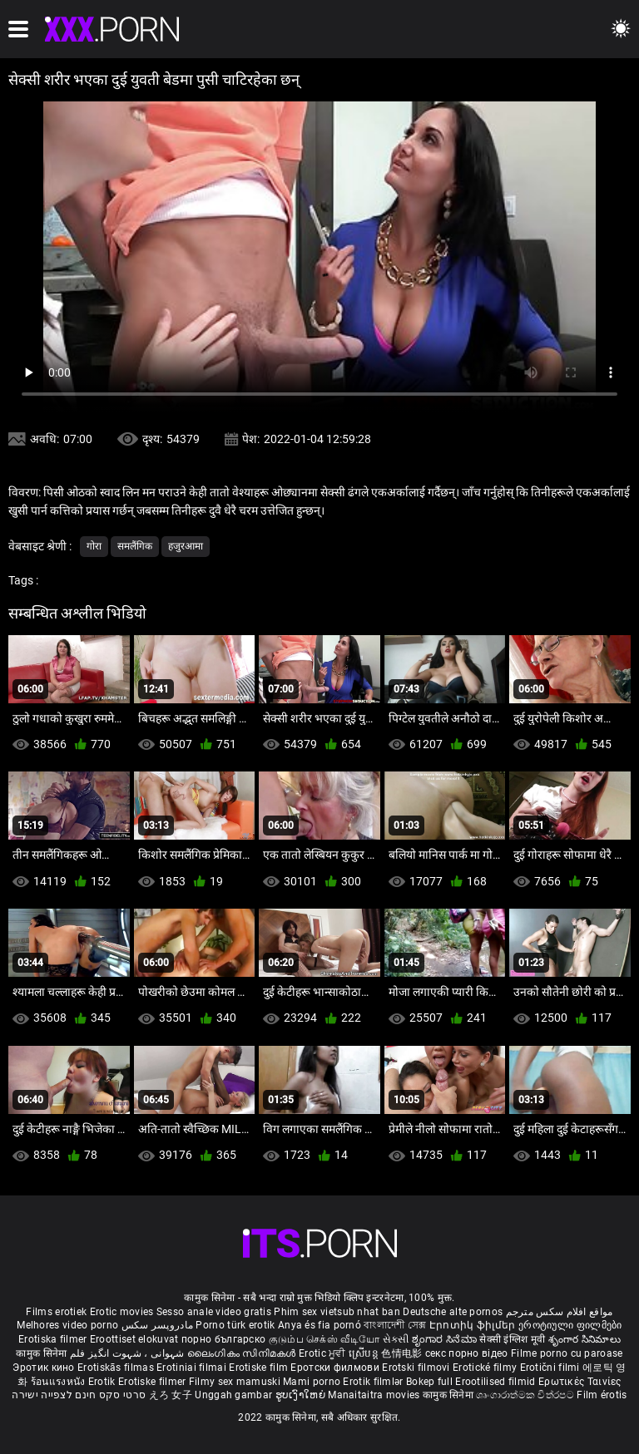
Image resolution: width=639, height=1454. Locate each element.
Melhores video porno (67, 1325)
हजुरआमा (185, 546)
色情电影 (403, 1353)
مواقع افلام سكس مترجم (559, 1312)
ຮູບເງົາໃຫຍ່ (302, 1395)
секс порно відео (466, 1353)
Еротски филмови (336, 1367)
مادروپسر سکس (157, 1325)
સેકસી (396, 1339)
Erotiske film (259, 1367)
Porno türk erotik (235, 1325)
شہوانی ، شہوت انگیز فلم (128, 1353)
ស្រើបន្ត (365, 1353)
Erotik (103, 1381)
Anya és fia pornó (319, 1325)
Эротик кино (44, 1367)
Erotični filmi (551, 1367)
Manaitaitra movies (375, 1395)
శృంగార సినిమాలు (584, 1339)
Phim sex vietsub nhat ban (337, 1312)
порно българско (223, 1339)
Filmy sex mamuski (234, 1381)
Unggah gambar (235, 1395)
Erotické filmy (486, 1367)
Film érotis (602, 1395)
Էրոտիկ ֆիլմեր (473, 1325)
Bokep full (429, 1381)
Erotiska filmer (54, 1339)
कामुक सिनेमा (42, 1353)
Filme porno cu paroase (567, 1353)
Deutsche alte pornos (453, 1312)
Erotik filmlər (374, 1381)
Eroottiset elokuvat (135, 1339)
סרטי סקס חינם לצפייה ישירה (79, 1395)
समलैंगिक (134, 546)
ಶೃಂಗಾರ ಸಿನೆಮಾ (445, 1339)
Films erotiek (56, 1312)
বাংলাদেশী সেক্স (395, 1325)
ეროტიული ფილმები (570, 1325)
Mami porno (311, 1381)
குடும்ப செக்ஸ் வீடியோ (324, 1339)
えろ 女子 (171, 1395)
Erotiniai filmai (192, 1367)
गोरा (94, 546)
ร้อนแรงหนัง (59, 1381)
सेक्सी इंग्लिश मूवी (512, 1339)
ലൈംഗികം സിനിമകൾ (243, 1353)
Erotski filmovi (417, 1367)
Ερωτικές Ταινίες (580, 1381)
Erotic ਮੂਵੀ (324, 1353)
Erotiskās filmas (116, 1367)
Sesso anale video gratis (213, 1312)
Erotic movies (123, 1312)
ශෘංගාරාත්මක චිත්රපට (526, 1395)
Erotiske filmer (153, 1381)
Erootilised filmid (496, 1381)
